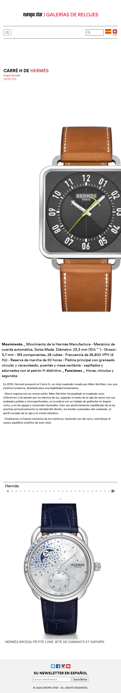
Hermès (12, 485)
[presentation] (113, 491)
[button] (12, 491)
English (8, 75)
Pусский (16, 75)
